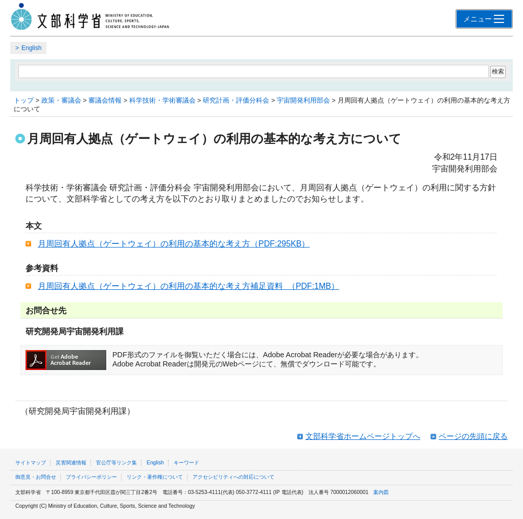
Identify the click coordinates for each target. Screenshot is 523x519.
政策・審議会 (61, 100)
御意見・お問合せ (35, 477)
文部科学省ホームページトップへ (362, 436)
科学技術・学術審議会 (162, 100)
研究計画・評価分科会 (236, 100)
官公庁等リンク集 (116, 462)
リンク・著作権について (155, 477)
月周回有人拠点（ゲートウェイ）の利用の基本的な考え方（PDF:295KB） (174, 243)
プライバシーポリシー (91, 477)
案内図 (381, 492)
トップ (24, 100)
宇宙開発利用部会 (303, 100)
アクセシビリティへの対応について (233, 477)
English (31, 48)
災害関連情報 (71, 462)
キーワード (186, 462)
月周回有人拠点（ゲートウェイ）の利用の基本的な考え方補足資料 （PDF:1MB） (188, 286)
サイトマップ (30, 462)
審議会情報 (105, 100)
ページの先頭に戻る (473, 436)
